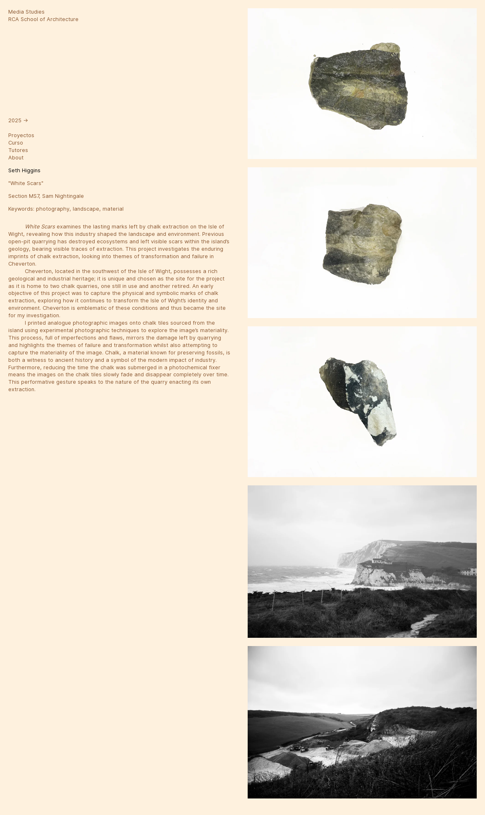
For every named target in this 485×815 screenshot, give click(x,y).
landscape (86, 209)
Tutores (18, 150)
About (16, 157)
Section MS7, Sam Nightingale (46, 196)
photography (52, 209)
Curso (15, 143)
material (113, 209)
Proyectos (21, 135)
